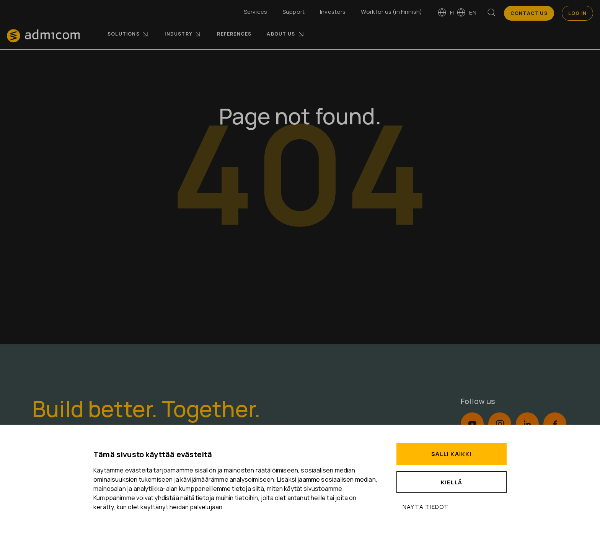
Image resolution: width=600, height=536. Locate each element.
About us (286, 34)
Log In (577, 13)
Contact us (529, 13)
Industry (183, 34)
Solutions (128, 34)
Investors (333, 12)
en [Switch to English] (466, 12)
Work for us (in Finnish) (391, 12)
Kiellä (451, 482)
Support (293, 12)
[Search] (491, 14)
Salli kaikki (451, 454)
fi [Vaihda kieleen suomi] (445, 12)
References (234, 34)
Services (255, 12)
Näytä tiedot (425, 507)
